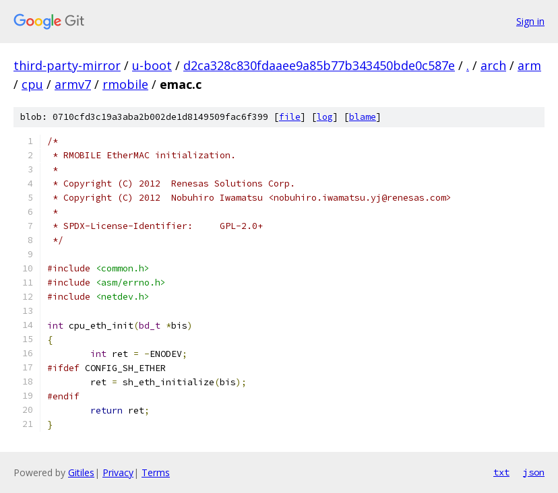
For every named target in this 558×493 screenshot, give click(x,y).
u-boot (152, 65)
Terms (156, 472)
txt (501, 472)
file (290, 117)
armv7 (73, 84)
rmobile (125, 84)
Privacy (117, 472)
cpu (32, 84)
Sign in (530, 21)
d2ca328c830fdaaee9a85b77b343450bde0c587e (319, 65)
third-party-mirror (67, 65)
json (534, 472)
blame (362, 117)
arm (529, 65)
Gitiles (81, 472)
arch (493, 65)
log (325, 117)
